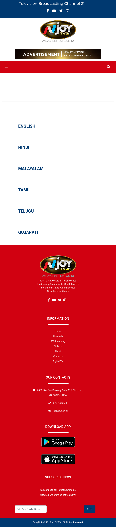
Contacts (58, 356)
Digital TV (58, 361)
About (58, 351)
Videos (54, 104)
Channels (58, 336)
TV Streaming (58, 341)
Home (42, 104)
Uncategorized (70, 104)
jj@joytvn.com (60, 410)
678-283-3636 (60, 403)
